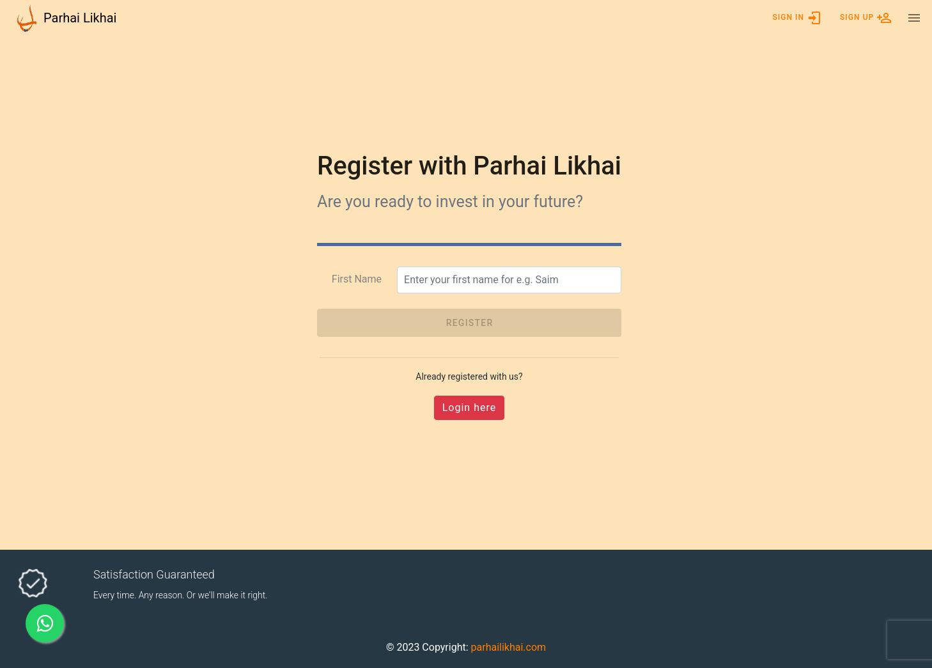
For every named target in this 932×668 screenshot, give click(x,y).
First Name (357, 279)
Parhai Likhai (79, 18)
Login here (469, 407)
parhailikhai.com (509, 647)
